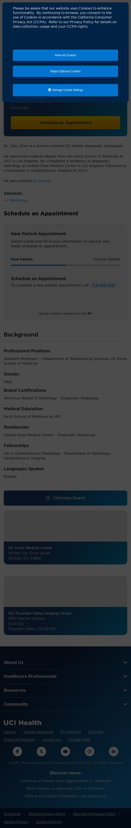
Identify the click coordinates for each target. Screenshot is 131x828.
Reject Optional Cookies (65, 71)
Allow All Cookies (65, 55)
